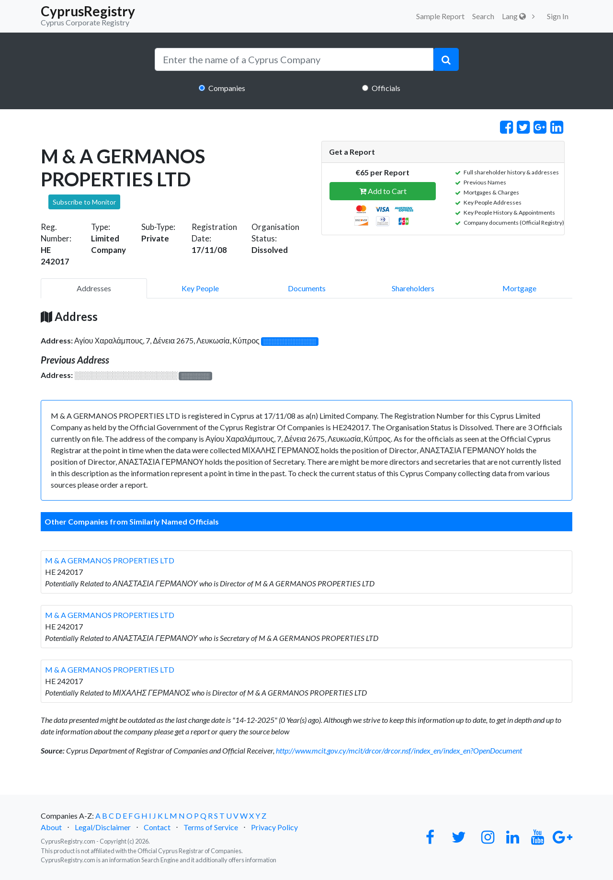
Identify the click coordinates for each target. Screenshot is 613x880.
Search (483, 16)
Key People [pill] (200, 288)
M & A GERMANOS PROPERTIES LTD (109, 560)
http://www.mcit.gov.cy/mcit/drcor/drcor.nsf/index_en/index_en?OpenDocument (399, 750)
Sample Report (440, 16)
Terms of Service (210, 827)
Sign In (557, 16)
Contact (157, 827)
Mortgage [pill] (519, 288)
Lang (514, 16)
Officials (386, 87)
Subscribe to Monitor (84, 202)
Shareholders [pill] (413, 288)
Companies (226, 87)
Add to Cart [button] (383, 190)
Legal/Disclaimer (103, 827)
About (51, 827)
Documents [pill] (307, 288)
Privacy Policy (274, 827)
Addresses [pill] (94, 288)
